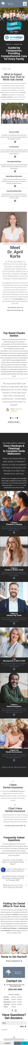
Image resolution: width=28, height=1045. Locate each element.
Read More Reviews (14, 422)
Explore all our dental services (14, 767)
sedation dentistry (18, 485)
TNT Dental (21, 1040)
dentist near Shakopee (9, 928)
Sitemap (15, 1039)
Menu (25, 4)
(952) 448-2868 (13, 989)
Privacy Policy (21, 1039)
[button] (3, 869)
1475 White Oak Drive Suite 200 (14, 985)
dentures (15, 914)
